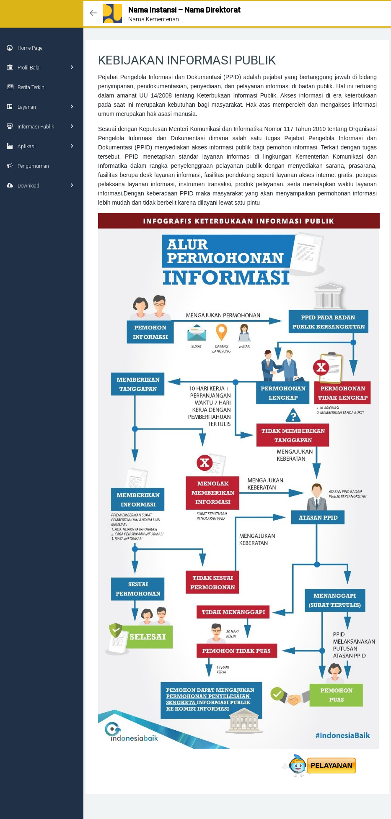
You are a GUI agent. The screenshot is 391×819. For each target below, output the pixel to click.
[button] (93, 13)
